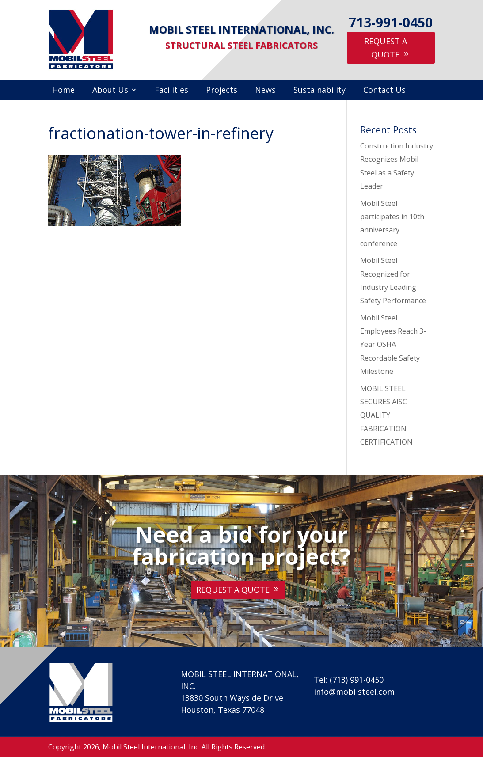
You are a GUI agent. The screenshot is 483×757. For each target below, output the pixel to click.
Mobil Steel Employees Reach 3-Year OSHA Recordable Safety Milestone (393, 345)
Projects (221, 91)
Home (63, 91)
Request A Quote (385, 48)
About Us (110, 91)
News (265, 91)
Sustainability (319, 91)
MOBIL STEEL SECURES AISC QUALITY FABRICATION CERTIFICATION (386, 415)
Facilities (171, 91)
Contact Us (384, 91)
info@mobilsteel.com (354, 691)
